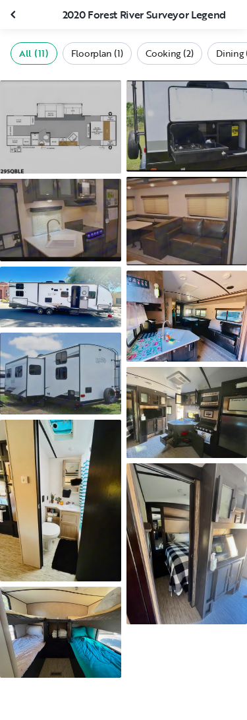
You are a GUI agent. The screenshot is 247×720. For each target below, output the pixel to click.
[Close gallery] (14, 14)
